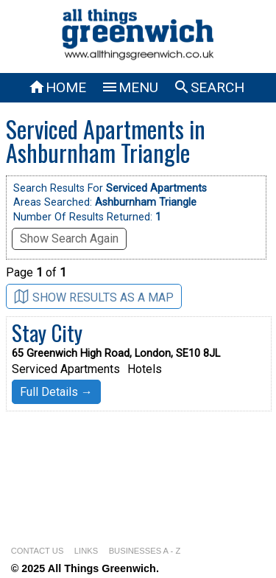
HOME (57, 87)
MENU (129, 87)
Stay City (47, 332)
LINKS (86, 550)
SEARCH (208, 87)
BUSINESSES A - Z (145, 550)
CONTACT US (37, 550)
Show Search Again (69, 238)
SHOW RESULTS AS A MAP (94, 296)
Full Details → (56, 392)
